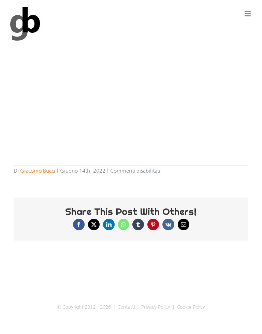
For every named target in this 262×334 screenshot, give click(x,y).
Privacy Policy (155, 307)
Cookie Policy (191, 307)
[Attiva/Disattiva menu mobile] (248, 13)
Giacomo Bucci (37, 170)
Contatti (126, 307)
